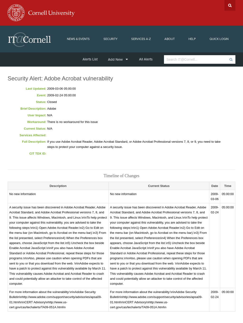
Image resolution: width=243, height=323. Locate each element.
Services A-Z (141, 39)
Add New (118, 59)
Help (192, 39)
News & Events (78, 39)
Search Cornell (229, 5)
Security (110, 39)
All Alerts (146, 59)
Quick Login (219, 39)
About (169, 39)
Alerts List (90, 59)
